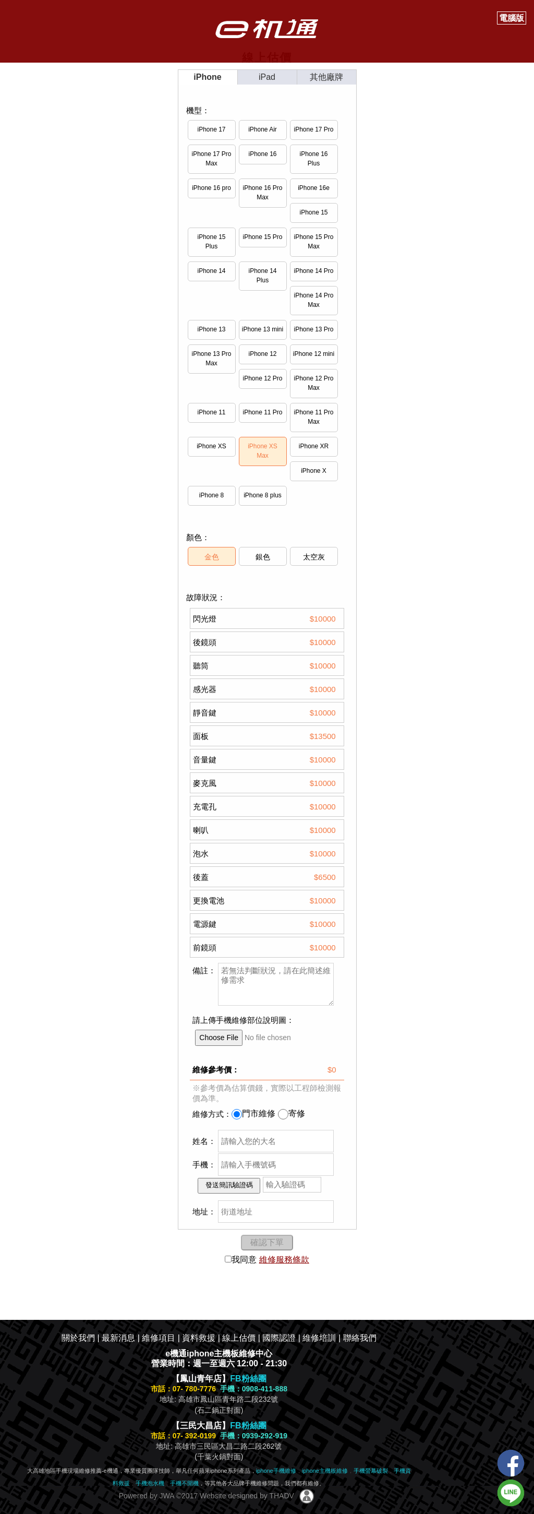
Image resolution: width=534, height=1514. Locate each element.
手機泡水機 (150, 1483)
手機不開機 (184, 1483)
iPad (267, 77)
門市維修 (253, 1113)
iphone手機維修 (276, 1471)
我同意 (241, 1259)
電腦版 (511, 18)
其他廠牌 (326, 77)
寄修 (291, 1113)
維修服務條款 (284, 1259)
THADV (281, 1496)
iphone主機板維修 (325, 1471)
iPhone (207, 77)
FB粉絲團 (248, 1378)
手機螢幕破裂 (371, 1471)
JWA (165, 1496)
